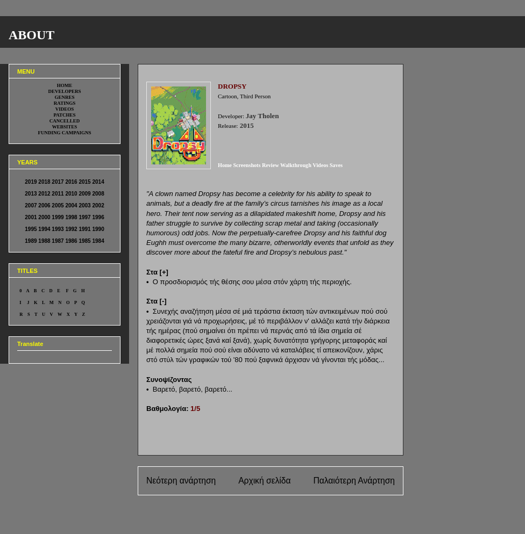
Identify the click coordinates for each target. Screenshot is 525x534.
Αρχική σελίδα (264, 480)
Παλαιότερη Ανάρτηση (354, 480)
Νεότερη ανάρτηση (181, 480)
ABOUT (31, 35)
